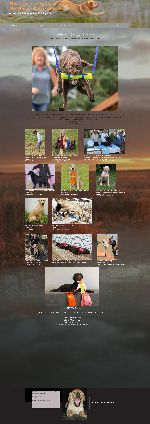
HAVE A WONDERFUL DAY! (41, 400)
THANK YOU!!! (37, 397)
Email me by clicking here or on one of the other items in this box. (45, 392)
